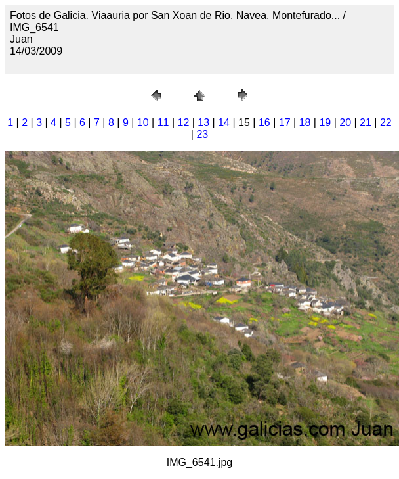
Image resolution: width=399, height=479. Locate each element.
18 (305, 122)
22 (386, 122)
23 (202, 134)
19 (325, 122)
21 (365, 122)
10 (143, 122)
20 (345, 122)
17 (285, 122)
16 (264, 122)
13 (203, 122)
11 (163, 122)
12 (184, 122)
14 (224, 122)
